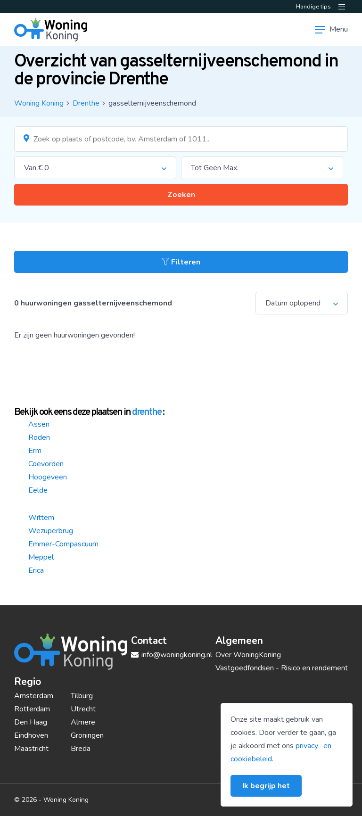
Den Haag (30, 722)
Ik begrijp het (266, 786)
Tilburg (82, 696)
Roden (39, 437)
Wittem (41, 517)
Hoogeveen (47, 477)
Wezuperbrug (50, 531)
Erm (34, 450)
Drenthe (86, 103)
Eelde (38, 490)
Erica (36, 570)
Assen (38, 424)
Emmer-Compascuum (63, 544)
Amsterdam (33, 696)
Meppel (41, 557)
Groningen (87, 735)
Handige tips (313, 6)
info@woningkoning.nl (171, 655)
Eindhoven (31, 735)
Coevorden (46, 464)
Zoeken (181, 195)
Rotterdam (32, 709)
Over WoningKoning (248, 655)
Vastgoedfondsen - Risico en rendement (281, 668)
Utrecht (83, 709)
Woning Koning (39, 103)
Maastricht (31, 748)
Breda (80, 748)
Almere (83, 722)
